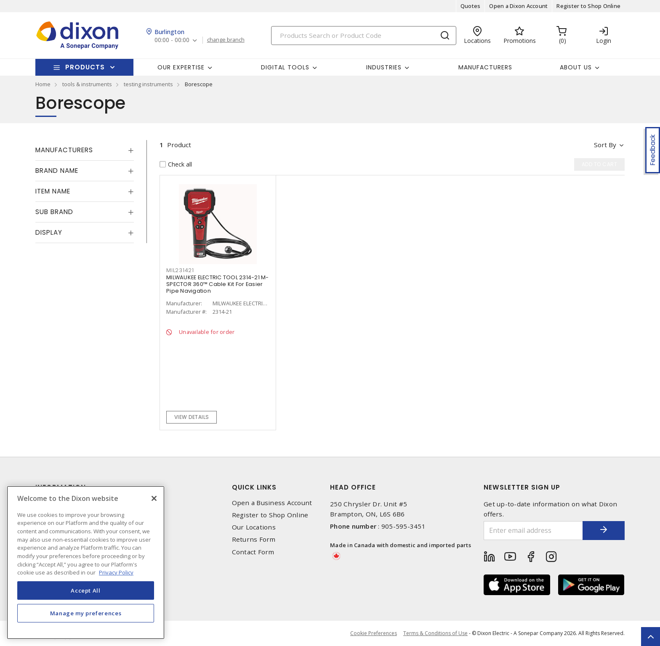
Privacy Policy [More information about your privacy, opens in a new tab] (116, 572)
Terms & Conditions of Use (435, 633)
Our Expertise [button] (181, 67)
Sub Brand (54, 211)
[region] (86, 562)
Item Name (52, 191)
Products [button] (85, 67)
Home (43, 84)
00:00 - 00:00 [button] (171, 40)
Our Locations (254, 527)
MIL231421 (180, 270)
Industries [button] (384, 67)
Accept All (86, 590)
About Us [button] (576, 67)
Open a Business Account (272, 503)
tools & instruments (87, 84)
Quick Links (254, 487)
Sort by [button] (605, 144)
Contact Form (253, 552)
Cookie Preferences (373, 633)
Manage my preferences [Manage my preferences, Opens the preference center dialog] (86, 613)
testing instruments (148, 84)
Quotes (470, 6)
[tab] (84, 150)
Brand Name (56, 170)
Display (48, 232)
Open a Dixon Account (518, 6)
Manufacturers (485, 67)
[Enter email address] (533, 530)
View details (191, 417)
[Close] (154, 498)
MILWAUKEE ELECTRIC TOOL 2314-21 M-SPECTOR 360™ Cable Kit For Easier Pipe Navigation (217, 284)
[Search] (363, 35)
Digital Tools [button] (285, 67)
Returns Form (254, 539)
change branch (226, 40)
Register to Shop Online (588, 6)
